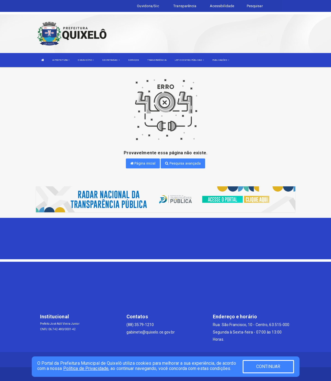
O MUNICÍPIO (86, 60)
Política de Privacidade (85, 368)
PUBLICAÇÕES (220, 60)
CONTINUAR (268, 366)
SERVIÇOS (133, 60)
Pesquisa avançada (183, 163)
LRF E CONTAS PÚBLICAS (189, 60)
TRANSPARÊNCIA (156, 60)
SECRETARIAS (111, 60)
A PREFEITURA (61, 60)
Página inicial (143, 163)
